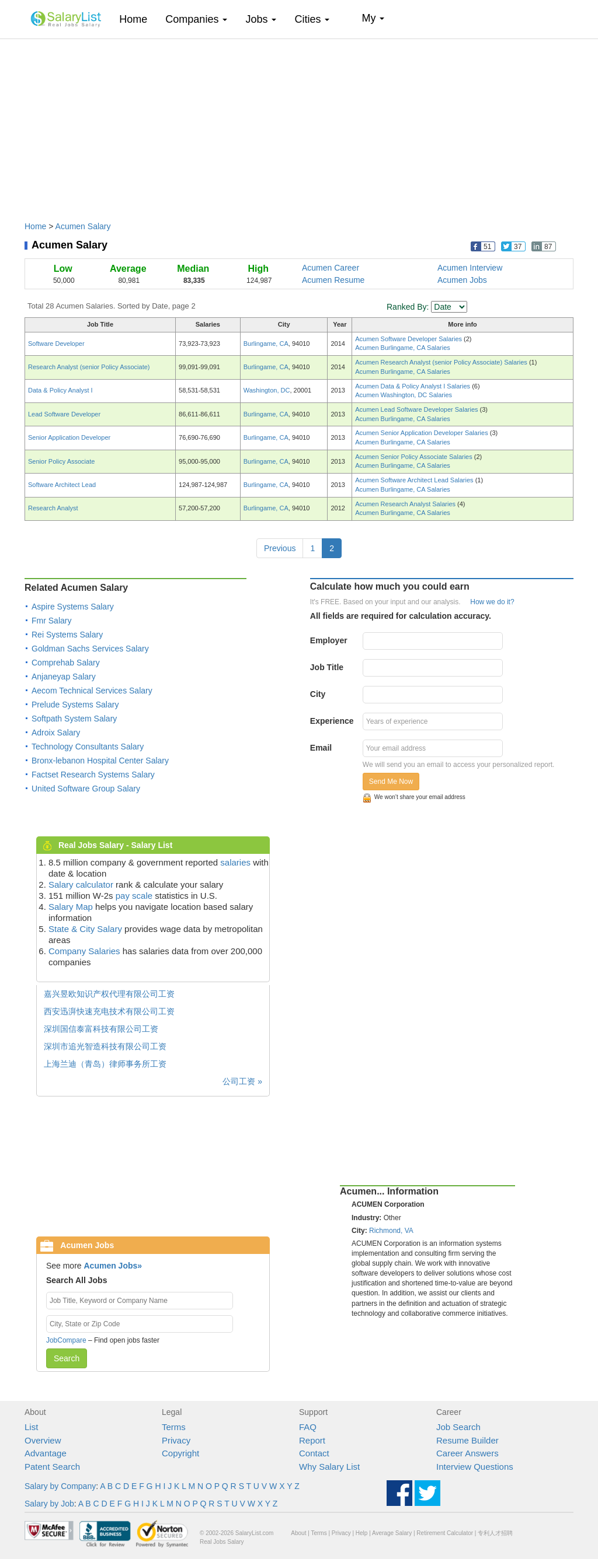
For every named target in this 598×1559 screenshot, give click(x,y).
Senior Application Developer (69, 437)
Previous (279, 548)
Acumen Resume (333, 280)
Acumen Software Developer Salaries (409, 338)
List (31, 1427)
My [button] (372, 18)
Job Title (326, 667)
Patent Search (52, 1467)
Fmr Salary (51, 620)
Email (321, 747)
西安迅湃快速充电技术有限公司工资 (109, 1011)
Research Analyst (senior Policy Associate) (89, 366)
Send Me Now (391, 781)
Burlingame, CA (266, 343)
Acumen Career (330, 267)
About (298, 1533)
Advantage (46, 1453)
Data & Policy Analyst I (60, 390)
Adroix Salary (56, 732)
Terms (174, 1427)
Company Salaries (84, 951)
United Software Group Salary (86, 788)
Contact (314, 1453)
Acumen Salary (83, 226)
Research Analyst (53, 508)
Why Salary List (329, 1467)
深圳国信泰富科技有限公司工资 (101, 1029)
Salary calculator (80, 884)
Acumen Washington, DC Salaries (403, 394)
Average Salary (392, 1533)
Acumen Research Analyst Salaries (406, 503)
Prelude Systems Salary (75, 704)
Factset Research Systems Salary (93, 774)
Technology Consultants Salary (88, 746)
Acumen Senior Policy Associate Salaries (414, 456)
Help (362, 1533)
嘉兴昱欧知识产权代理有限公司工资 (109, 994)
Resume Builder (467, 1440)
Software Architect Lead (62, 484)
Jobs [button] (260, 19)
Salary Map (70, 907)
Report (312, 1440)
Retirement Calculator (444, 1533)
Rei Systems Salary (67, 634)
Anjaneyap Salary (64, 676)
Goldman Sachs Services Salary (90, 648)
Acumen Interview (469, 267)
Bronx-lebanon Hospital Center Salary (100, 760)
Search (66, 1358)
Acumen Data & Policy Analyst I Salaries (413, 386)
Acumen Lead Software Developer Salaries (417, 409)
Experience (332, 721)
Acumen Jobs (462, 280)
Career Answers (467, 1453)
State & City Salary (85, 929)
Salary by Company (60, 1486)
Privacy (176, 1440)
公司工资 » (242, 1081)
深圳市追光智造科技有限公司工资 (105, 1046)
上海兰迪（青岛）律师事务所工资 (105, 1063)
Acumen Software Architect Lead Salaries (415, 480)
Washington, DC (267, 390)
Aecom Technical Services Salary (92, 690)
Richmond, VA (391, 1231)
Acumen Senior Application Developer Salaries (422, 432)
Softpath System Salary (74, 718)
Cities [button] (311, 19)
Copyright (180, 1453)
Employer (328, 640)
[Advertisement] (299, 124)
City (317, 694)
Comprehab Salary (66, 662)
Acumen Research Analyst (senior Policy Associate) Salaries (442, 362)
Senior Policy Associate (61, 461)
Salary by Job (49, 1503)
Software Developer (56, 343)
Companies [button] (196, 19)
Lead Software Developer (64, 414)
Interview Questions (474, 1467)
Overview (43, 1440)
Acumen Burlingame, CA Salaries (402, 347)
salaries (235, 862)
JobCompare (66, 1340)
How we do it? (492, 602)
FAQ (308, 1427)
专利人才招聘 (495, 1533)
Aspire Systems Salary (73, 606)
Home (137, 19)
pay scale (134, 896)
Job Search (458, 1427)
